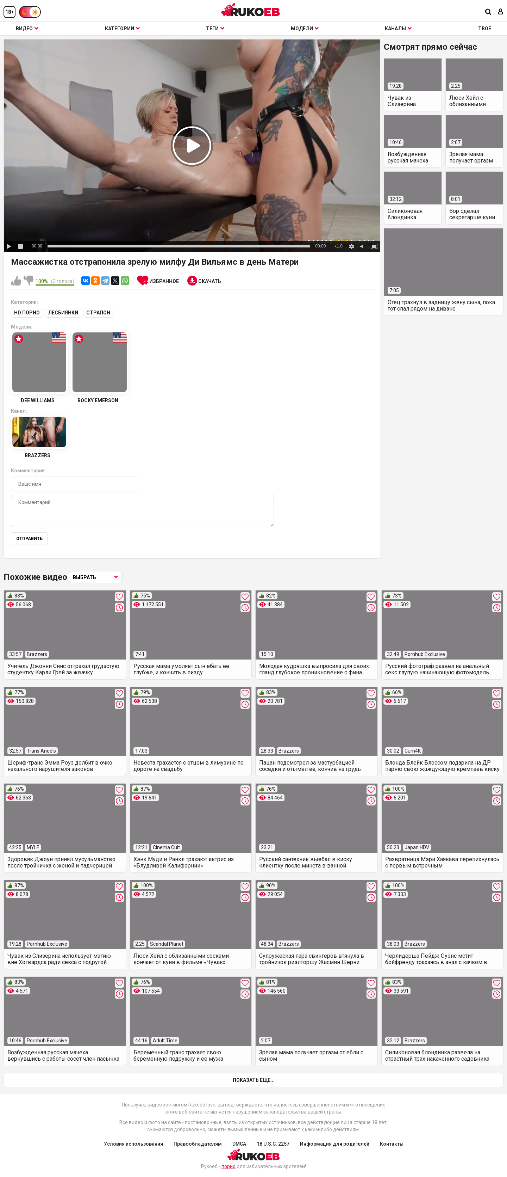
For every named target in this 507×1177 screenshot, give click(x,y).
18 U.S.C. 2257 (273, 1144)
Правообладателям (198, 1144)
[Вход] (500, 12)
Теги (215, 28)
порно (228, 1166)
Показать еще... (254, 1080)
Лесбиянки (63, 312)
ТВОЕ (484, 28)
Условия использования (133, 1144)
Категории (122, 28)
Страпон (98, 312)
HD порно (27, 312)
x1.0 (338, 246)
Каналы (398, 28)
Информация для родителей (334, 1144)
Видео (27, 28)
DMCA (239, 1144)
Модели (305, 28)
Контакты (391, 1144)
